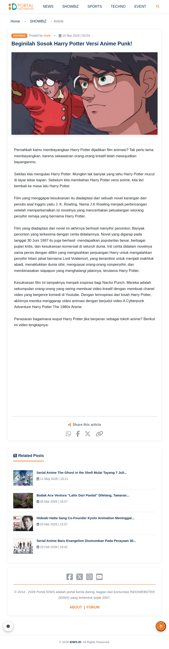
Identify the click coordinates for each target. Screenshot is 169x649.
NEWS (48, 6)
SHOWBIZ (70, 6)
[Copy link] (99, 434)
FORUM (92, 608)
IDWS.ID (75, 642)
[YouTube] (99, 578)
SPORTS (95, 6)
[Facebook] (78, 434)
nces (47, 35)
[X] (88, 434)
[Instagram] (89, 578)
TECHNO (118, 6)
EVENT (140, 6)
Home (15, 21)
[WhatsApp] (68, 434)
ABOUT (76, 608)
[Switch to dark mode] (8, 626)
